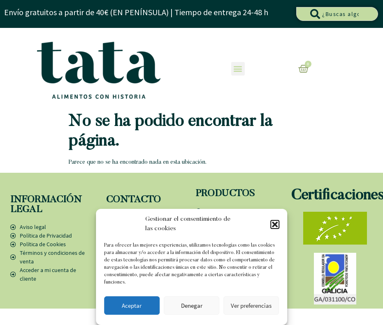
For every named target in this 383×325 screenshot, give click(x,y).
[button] (275, 224)
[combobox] (337, 14)
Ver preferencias (251, 305)
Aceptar (132, 305)
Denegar (191, 305)
